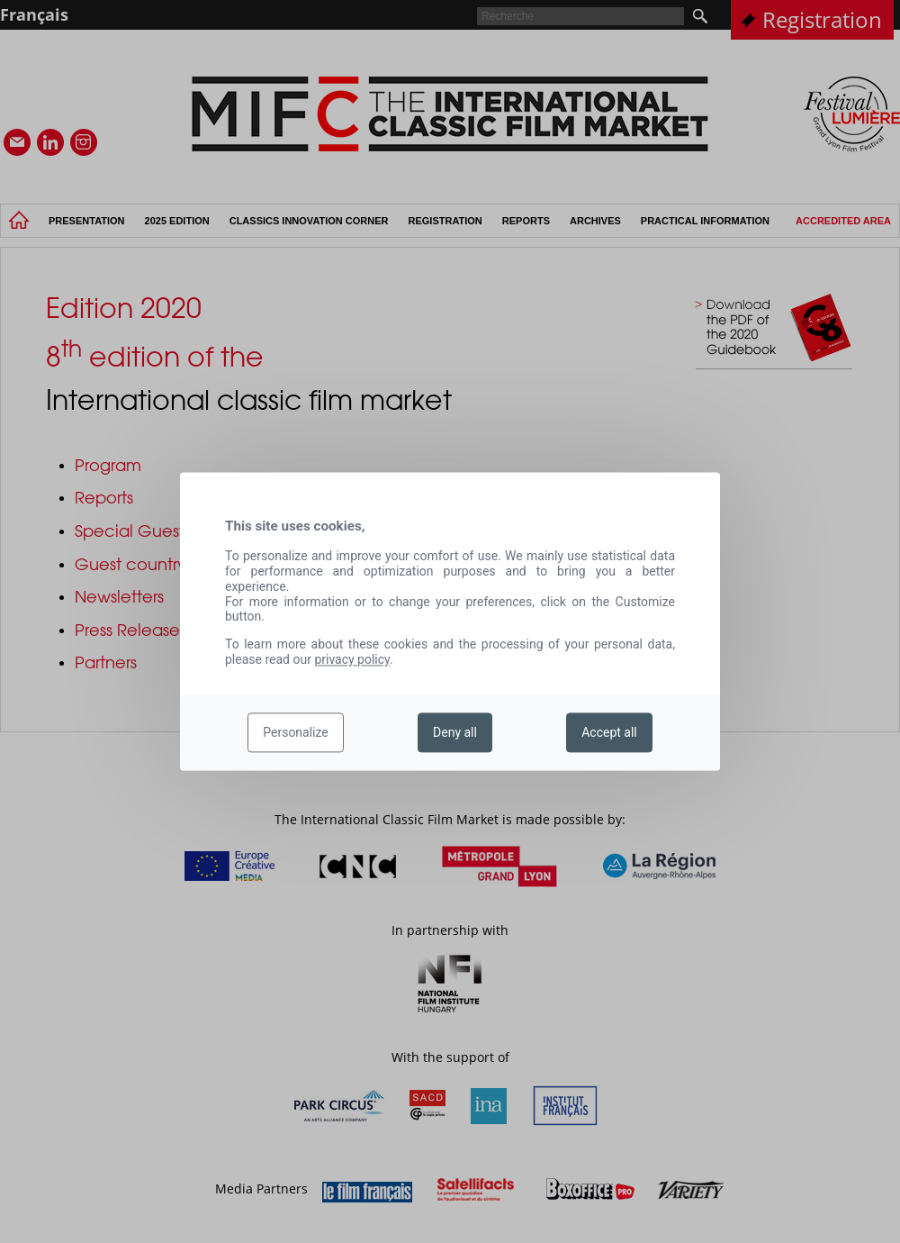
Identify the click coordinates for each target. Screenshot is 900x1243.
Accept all (609, 732)
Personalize (295, 732)
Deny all (455, 732)
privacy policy (352, 659)
